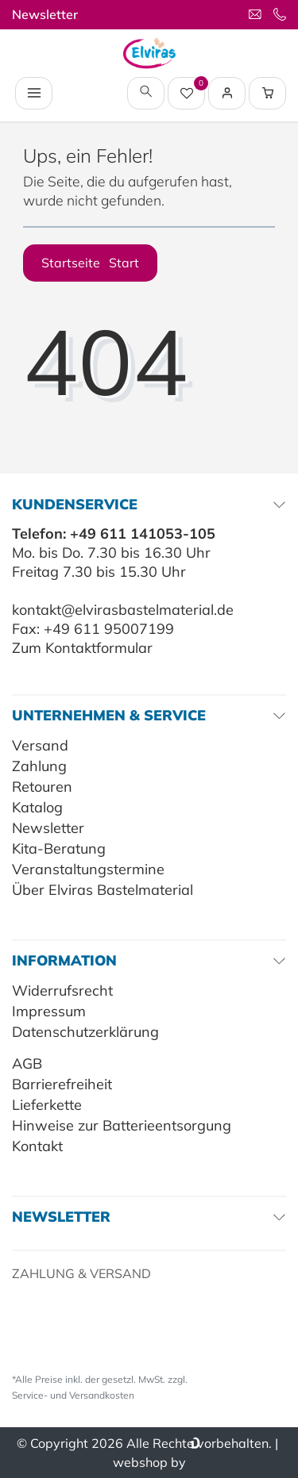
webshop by (149, 1462)
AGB (27, 1063)
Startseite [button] (90, 263)
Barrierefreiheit (62, 1084)
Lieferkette (47, 1105)
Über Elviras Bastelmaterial (102, 890)
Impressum (49, 1011)
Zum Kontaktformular (82, 648)
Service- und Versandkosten (73, 1395)
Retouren (42, 786)
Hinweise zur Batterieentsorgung (121, 1125)
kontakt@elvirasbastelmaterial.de (123, 610)
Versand (40, 745)
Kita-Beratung (59, 848)
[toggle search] (146, 93)
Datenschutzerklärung (85, 1032)
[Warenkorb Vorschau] (267, 92)
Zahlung (39, 766)
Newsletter (45, 14)
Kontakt (37, 1146)
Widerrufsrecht (62, 990)
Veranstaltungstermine (88, 869)
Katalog (37, 807)
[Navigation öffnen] (33, 93)
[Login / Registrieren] (227, 92)
